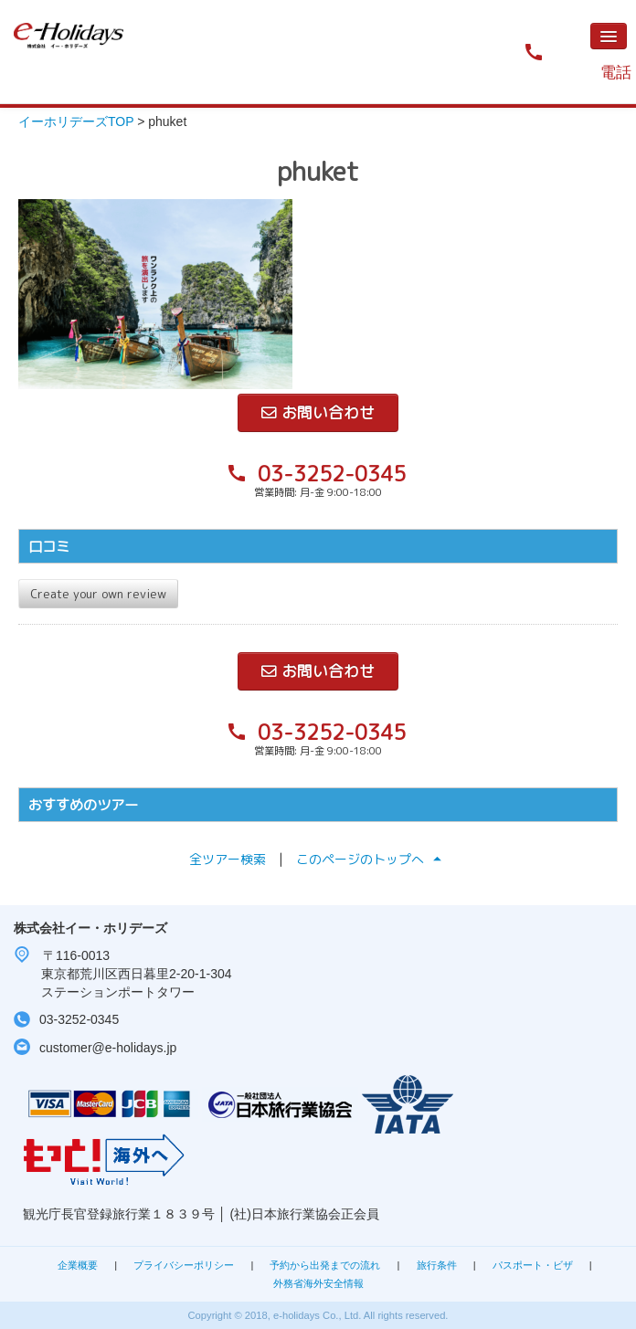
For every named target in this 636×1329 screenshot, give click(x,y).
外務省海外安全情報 (318, 1283)
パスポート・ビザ (533, 1265)
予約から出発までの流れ (325, 1265)
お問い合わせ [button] (318, 412)
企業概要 (78, 1265)
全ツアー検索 (227, 859)
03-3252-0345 (332, 473)
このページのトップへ (371, 859)
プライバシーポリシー (183, 1265)
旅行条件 (437, 1265)
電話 (615, 71)
